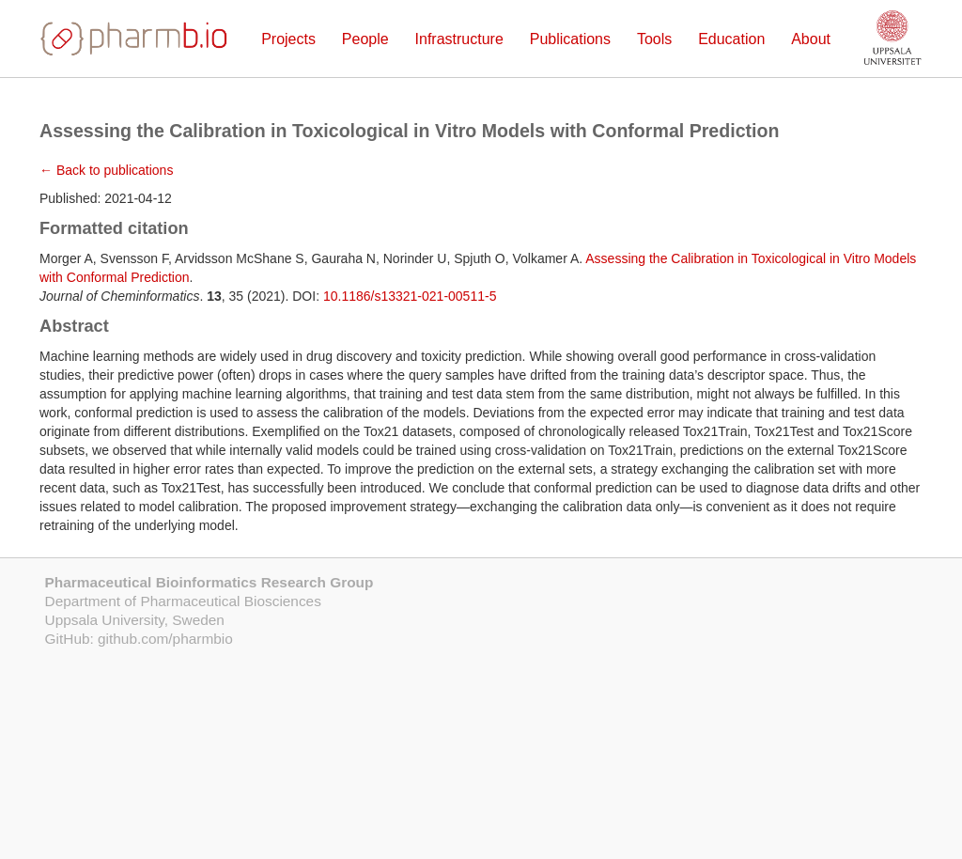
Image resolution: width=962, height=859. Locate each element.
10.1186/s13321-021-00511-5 (410, 296)
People (365, 39)
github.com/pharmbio (165, 639)
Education (731, 39)
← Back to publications (106, 170)
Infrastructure (459, 39)
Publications (570, 39)
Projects (288, 39)
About (810, 39)
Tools (654, 39)
